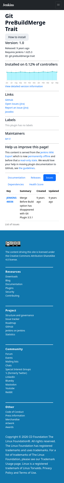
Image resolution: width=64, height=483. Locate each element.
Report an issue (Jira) (16, 107)
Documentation (16, 177)
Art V (8, 138)
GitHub (9, 99)
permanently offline (39, 156)
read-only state (28, 160)
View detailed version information (24, 86)
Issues (49, 177)
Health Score (36, 184)
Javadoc (9, 111)
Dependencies (16, 184)
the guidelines (27, 168)
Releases (35, 177)
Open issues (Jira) (15, 103)
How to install (17, 37)
